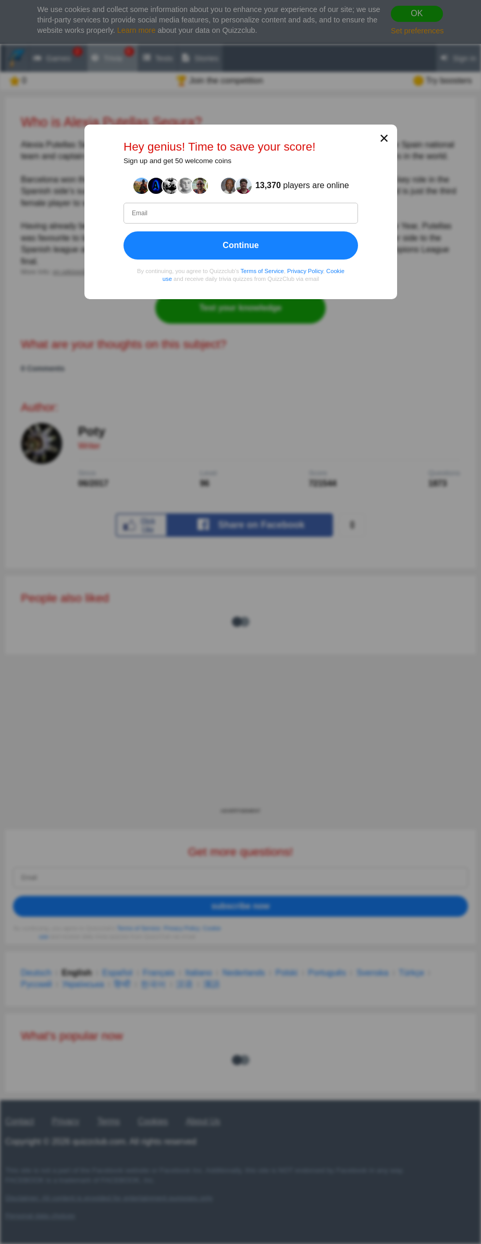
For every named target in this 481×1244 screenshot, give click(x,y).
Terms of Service (261, 270)
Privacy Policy (305, 270)
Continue (240, 244)
